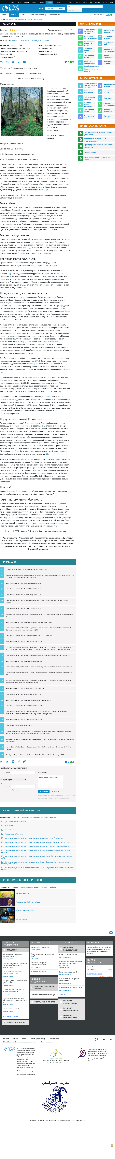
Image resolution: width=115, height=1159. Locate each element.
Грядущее (108, 98)
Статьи (13, 15)
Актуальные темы (89, 117)
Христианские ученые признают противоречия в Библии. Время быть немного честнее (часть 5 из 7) (37, 857)
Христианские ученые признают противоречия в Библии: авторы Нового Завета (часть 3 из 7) (36, 846)
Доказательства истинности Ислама (90, 31)
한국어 (105, 2)
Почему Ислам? (90, 152)
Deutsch (41, 2)
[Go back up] (111, 932)
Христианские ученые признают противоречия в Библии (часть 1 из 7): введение (32, 838)
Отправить (44, 791)
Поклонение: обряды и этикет (89, 43)
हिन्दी (91, 2)
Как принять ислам (109, 92)
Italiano (77, 2)
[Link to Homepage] (10, 8)
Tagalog (85, 2)
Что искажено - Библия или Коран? (28, 902)
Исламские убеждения (88, 92)
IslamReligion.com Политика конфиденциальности (19, 1042)
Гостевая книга (55, 15)
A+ (72, 30)
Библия (30, 19)
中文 (64, 2)
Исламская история (108, 62)
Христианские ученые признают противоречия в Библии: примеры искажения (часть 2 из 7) (35, 842)
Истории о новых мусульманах (89, 50)
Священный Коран (89, 56)
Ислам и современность (90, 62)
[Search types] (74, 10)
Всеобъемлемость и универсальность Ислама (91, 69)
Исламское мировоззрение (90, 37)
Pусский (49, 2)
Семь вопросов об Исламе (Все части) (97, 158)
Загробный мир (108, 44)
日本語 (70, 2)
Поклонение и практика (89, 98)
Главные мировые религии (25, 910)
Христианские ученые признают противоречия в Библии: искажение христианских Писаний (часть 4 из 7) (35, 851)
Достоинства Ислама (109, 31)
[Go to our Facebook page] (96, 1039)
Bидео (23, 15)
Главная (4, 15)
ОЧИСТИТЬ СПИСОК (106, 976)
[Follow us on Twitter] (103, 1039)
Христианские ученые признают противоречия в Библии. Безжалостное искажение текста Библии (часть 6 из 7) (35, 863)
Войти (41, 8)
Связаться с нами (98, 14)
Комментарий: (42, 773)
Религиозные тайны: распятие (13, 834)
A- (65, 30)
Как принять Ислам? (109, 37)
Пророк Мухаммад (108, 56)
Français (34, 2)
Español (26, 2)
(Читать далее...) (8, 959)
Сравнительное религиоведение (16, 19)
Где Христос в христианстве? (13, 821)
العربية (19, 2)
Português (57, 2)
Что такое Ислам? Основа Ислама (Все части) (98, 133)
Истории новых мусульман (88, 104)
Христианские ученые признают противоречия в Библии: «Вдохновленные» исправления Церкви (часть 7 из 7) (37, 868)
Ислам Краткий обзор (38, 15)
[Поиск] (100, 6)
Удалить (110, 969)
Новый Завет (7, 830)
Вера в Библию (21, 919)
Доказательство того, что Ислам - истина (90, 85)
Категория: (5, 41)
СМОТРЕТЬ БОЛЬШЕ (10, 1016)
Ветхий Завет (7, 826)
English (13, 2)
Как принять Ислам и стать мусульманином (95, 139)
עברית (111, 2)
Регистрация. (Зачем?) (55, 8)
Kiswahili (97, 2)
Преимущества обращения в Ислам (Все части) (98, 146)
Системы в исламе (108, 117)
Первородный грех (23, 893)
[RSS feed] (110, 1039)
